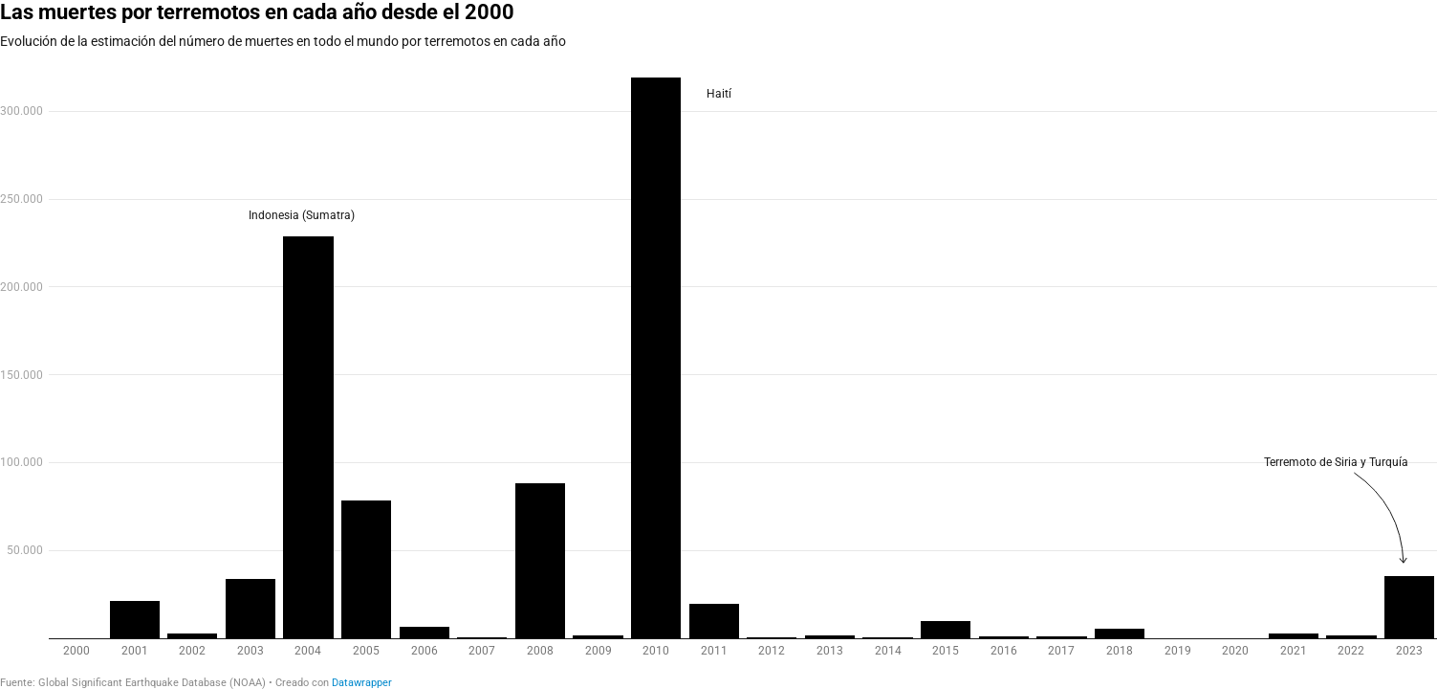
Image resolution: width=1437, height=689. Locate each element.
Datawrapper (362, 683)
